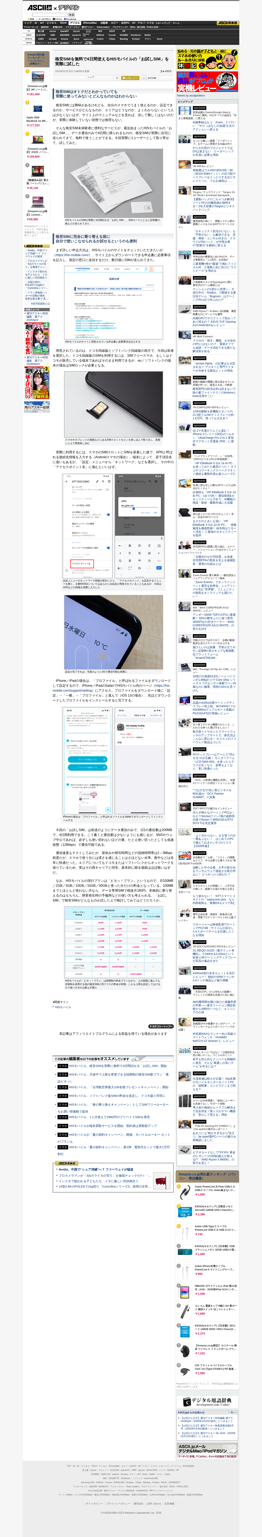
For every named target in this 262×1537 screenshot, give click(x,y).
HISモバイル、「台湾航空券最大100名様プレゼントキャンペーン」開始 (118, 1087)
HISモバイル (63, 1007)
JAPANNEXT (64, 42)
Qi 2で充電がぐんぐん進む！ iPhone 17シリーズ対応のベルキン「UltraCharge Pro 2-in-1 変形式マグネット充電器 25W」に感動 (213, 437)
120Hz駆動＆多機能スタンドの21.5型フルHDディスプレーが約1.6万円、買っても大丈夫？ (213, 415)
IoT (42, 22)
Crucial (112, 35)
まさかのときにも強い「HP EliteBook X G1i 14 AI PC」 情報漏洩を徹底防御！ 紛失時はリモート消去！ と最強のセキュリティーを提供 (214, 528)
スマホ (150, 22)
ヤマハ (148, 39)
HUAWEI (124, 35)
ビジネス (51, 22)
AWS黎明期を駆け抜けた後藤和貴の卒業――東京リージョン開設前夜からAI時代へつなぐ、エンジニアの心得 (214, 1007)
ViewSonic (136, 35)
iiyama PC (125, 1470)
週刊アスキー (88, 27)
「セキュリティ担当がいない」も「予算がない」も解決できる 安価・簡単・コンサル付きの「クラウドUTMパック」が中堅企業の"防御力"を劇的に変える (214, 238)
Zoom (159, 39)
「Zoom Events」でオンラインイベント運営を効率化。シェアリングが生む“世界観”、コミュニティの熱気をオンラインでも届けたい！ (214, 589)
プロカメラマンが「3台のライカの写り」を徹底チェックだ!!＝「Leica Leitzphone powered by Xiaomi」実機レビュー (139, 1175)
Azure (76, 39)
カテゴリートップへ (161, 1026)
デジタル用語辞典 (126, 1490)
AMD (52, 35)
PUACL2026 (152, 27)
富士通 (41, 31)
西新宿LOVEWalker (121, 1495)
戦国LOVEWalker (195, 1495)
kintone (64, 39)
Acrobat (53, 39)
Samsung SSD (87, 1482)
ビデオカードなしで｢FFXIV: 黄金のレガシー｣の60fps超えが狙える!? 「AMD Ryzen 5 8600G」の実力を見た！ (214, 1158)
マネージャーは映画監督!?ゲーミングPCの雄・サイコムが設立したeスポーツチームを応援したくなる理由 (214, 930)
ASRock (100, 35)
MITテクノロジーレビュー (161, 1490)
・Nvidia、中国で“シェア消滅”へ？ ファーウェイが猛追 (36, 253)
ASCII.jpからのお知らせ (191, 1412)
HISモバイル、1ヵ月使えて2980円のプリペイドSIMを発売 (109, 1117)
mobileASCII (142, 1490)
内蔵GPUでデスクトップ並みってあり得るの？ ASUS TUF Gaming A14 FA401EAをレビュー (214, 322)
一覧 (116, 78)
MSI (100, 31)
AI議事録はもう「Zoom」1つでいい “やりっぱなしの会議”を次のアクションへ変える (214, 126)
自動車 (104, 22)
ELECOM (40, 35)
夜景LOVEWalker (140, 1495)
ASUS (112, 31)
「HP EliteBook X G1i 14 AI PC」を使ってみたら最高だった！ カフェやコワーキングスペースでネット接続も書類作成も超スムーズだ (214, 468)
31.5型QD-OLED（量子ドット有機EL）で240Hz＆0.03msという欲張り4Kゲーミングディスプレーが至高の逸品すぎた (214, 956)
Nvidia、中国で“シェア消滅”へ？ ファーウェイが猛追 (96, 1169)
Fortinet (136, 39)
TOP (69, 1466)
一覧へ (232, 1412)
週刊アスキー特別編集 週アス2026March (37, 360)
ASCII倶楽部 (228, 23)
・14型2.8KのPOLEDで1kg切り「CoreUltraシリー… (36, 285)
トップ (28, 22)
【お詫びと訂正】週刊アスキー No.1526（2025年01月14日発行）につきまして (208, 1435)
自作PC (125, 22)
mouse (52, 31)
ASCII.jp (39, 7)
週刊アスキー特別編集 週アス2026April (37, 316)
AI (36, 22)
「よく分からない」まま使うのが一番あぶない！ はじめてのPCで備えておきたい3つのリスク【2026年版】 (214, 841)
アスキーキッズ (31, 27)
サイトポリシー (94, 1503)
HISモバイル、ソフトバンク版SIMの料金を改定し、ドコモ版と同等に (117, 1095)
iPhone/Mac (90, 22)
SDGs (133, 27)
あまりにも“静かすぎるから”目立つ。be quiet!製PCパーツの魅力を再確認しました (214, 1136)
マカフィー (41, 43)
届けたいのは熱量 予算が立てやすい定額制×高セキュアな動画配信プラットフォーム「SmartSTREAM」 (214, 652)
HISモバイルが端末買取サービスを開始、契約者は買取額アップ (113, 1126)
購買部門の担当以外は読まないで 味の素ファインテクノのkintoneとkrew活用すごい (215, 392)
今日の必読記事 (95, 1490)
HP (124, 31)
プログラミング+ (120, 27)
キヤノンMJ (52, 43)
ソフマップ (76, 43)
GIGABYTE (76, 35)
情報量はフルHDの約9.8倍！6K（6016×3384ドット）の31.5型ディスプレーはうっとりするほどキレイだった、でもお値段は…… (214, 175)
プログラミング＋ (149, 1486)
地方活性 (141, 27)
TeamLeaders (103, 27)
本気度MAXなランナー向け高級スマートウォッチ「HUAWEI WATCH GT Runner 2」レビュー (214, 1037)
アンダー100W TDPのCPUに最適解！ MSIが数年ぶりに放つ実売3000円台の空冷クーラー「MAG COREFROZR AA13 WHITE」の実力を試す (214, 621)
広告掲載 (169, 1503)
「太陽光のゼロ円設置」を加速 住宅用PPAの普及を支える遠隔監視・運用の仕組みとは (214, 560)
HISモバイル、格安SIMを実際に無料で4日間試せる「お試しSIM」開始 (118, 1066)
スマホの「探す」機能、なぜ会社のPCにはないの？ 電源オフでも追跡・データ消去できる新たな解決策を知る (214, 346)
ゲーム (176, 23)
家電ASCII (57, 27)
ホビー (114, 22)
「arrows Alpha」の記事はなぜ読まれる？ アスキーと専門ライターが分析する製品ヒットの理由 (214, 367)
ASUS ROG (64, 35)
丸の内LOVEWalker (176, 1495)
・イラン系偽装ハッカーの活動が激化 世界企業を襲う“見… (36, 295)
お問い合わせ (154, 1503)
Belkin (148, 35)
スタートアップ (163, 23)
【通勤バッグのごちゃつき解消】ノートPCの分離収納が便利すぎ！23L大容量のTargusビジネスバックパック (214, 204)
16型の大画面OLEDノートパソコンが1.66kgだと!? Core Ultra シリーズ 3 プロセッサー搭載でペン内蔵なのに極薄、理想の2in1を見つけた (214, 683)
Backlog (124, 39)
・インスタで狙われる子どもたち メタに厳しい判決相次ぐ (36, 274)
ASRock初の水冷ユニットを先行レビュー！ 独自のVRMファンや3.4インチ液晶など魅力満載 (214, 977)
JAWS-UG (105, 1474)
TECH (63, 22)
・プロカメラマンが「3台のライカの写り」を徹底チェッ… (36, 263)
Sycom (76, 31)
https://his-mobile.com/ (72, 255)
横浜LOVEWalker (102, 1495)
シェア (91, 77)
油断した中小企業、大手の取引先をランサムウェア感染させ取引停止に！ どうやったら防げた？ (214, 871)
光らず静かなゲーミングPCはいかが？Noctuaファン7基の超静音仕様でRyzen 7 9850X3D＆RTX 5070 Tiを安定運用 (214, 818)
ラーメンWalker (65, 1495)
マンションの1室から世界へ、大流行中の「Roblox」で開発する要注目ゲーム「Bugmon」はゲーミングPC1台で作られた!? (214, 294)
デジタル (66, 7)
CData (112, 39)
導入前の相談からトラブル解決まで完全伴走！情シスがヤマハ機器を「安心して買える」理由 (214, 1111)
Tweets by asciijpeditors (191, 95)
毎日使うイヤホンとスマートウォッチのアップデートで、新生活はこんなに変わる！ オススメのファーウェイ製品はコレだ (214, 737)
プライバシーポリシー (118, 1503)
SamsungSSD (86, 34)
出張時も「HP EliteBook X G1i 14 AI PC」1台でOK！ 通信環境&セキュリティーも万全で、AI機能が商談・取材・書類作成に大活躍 (214, 497)
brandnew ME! (88, 43)
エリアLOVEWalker (84, 1495)
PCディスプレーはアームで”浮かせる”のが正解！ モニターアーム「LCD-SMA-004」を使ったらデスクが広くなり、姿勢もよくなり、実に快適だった (214, 761)
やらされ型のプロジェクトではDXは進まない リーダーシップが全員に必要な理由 (213, 151)
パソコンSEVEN (88, 31)
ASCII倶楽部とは (40, 303)
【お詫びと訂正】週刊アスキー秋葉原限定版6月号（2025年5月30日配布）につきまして (207, 1427)
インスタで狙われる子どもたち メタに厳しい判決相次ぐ (99, 1181)
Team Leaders (132, 1486)
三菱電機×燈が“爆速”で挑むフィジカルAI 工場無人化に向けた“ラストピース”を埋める (214, 267)
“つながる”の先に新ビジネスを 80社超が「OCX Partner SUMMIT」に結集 (214, 793)
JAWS (41, 39)
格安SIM (45, 27)
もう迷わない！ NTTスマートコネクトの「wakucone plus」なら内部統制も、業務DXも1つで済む (214, 899)
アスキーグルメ (73, 27)
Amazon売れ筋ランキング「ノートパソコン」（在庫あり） (36, 59)
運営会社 (138, 1503)
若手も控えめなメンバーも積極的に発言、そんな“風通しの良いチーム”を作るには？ (214, 1062)
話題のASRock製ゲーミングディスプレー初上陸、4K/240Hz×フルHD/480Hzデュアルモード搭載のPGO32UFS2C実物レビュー (214, 708)
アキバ (141, 22)
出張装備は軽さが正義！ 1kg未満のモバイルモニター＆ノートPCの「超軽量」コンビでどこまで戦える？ (214, 1084)
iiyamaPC (64, 31)
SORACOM (119, 1482)
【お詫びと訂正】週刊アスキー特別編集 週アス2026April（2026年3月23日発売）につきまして (207, 1420)
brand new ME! (151, 1478)
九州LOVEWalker (157, 1495)
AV (134, 22)
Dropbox (100, 39)
